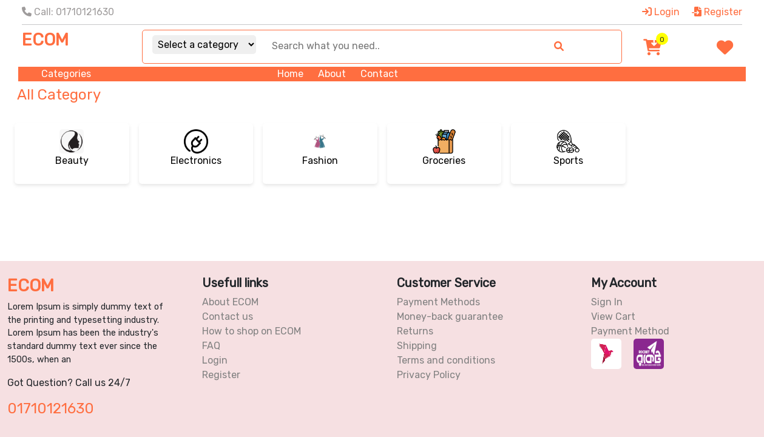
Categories (66, 74)
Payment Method (630, 331)
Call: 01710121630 (68, 12)
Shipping (417, 345)
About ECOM (230, 302)
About (332, 74)
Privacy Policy (429, 375)
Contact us (227, 316)
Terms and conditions (446, 360)
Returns (415, 331)
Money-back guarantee (450, 316)
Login (661, 12)
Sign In (607, 302)
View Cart (613, 316)
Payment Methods (438, 302)
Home (290, 74)
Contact (379, 74)
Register (717, 12)
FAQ (211, 345)
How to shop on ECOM (251, 331)
